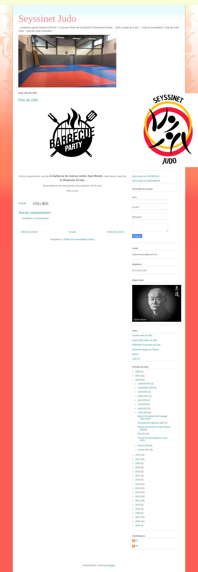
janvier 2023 (144, 449)
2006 (138, 521)
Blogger (111, 565)
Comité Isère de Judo (142, 335)
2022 (138, 455)
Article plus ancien (115, 232)
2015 (138, 484)
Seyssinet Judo (47, 18)
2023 (138, 380)
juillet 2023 (143, 396)
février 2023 (144, 445)
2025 (138, 371)
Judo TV (136, 359)
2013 (138, 492)
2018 (138, 471)
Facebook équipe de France (145, 349)
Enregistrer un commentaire (35, 218)
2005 (138, 525)
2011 (138, 500)
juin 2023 (142, 400)
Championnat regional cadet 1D (152, 423)
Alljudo (135, 354)
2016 (138, 480)
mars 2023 (143, 412)
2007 (138, 517)
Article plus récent (29, 232)
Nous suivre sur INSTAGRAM (146, 181)
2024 (138, 375)
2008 (138, 513)
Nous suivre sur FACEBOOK (145, 176)
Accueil (72, 232)
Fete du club (143, 433)
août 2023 (143, 391)
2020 (138, 463)
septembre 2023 (146, 387)
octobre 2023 (144, 383)
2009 (138, 509)
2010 (138, 504)
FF (136, 540)
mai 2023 (142, 404)
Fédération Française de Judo (146, 345)
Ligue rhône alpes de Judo (144, 340)
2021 (138, 459)
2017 (138, 475)
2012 (138, 496)
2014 (138, 488)
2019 (138, 467)
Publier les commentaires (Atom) (79, 239)
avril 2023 (143, 408)
